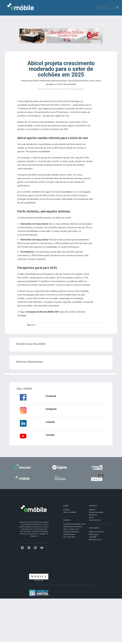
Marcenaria (93, 515)
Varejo (91, 517)
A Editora (66, 510)
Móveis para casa (95, 539)
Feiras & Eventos (95, 520)
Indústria (92, 510)
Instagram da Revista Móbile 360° (43, 312)
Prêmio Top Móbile (69, 512)
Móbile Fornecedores (96, 532)
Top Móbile (92, 537)
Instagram (51, 409)
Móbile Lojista (94, 534)
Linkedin (50, 422)
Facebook (51, 396)
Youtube (50, 435)
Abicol (33, 325)
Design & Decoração (96, 512)
